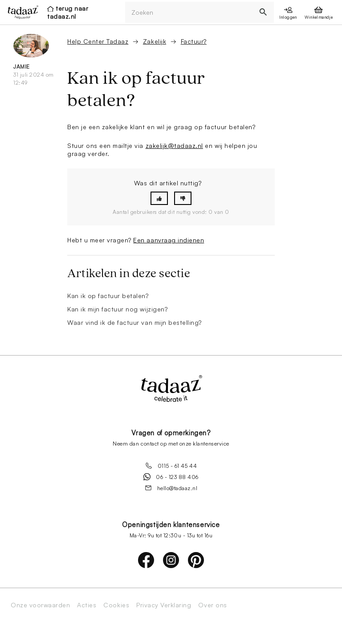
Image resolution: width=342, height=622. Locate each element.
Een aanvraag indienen (168, 240)
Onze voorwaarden (40, 605)
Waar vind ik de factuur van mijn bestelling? (134, 322)
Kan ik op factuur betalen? (108, 295)
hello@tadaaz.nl (171, 487)
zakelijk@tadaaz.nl (174, 145)
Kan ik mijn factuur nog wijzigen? (117, 309)
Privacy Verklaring (163, 605)
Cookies (116, 605)
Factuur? (194, 41)
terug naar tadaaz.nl (67, 12)
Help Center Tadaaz (97, 41)
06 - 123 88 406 (171, 476)
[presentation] (20, 12)
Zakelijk (154, 41)
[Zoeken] (189, 12)
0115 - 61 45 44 (171, 465)
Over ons (212, 605)
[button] (159, 198)
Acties (86, 605)
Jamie (21, 66)
